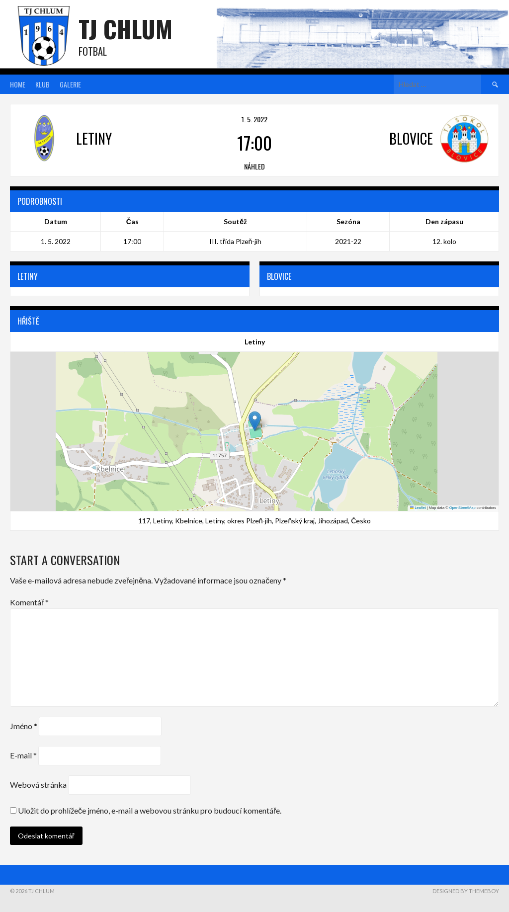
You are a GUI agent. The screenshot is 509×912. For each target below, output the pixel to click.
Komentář (29, 602)
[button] (255, 421)
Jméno (23, 726)
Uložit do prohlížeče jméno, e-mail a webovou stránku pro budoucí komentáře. (149, 810)
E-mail (23, 755)
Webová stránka (38, 784)
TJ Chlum (125, 28)
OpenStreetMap (462, 507)
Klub (42, 84)
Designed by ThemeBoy (465, 891)
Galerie (70, 84)
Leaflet (418, 507)
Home (17, 84)
